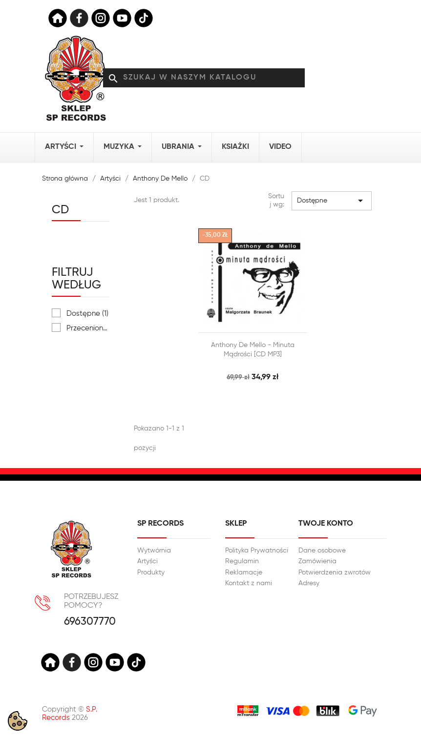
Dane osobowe (322, 550)
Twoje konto (325, 524)
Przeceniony (87, 328)
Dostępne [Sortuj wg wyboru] (331, 200)
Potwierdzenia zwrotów (334, 572)
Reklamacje (243, 572)
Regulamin (242, 561)
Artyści (147, 561)
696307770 (90, 622)
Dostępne (87, 313)
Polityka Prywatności (256, 550)
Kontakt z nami (248, 583)
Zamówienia (317, 561)
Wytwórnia (154, 550)
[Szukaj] (204, 78)
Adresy (308, 583)
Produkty (151, 572)
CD (60, 210)
